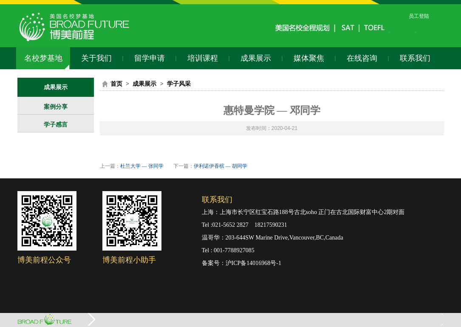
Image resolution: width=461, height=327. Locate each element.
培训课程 (202, 58)
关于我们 (96, 58)
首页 (116, 84)
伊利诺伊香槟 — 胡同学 (220, 166)
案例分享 (56, 107)
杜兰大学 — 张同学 (142, 166)
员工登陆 (419, 16)
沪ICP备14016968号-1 (253, 263)
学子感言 (56, 124)
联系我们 (415, 58)
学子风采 (179, 84)
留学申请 (149, 58)
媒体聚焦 (309, 58)
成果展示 (255, 58)
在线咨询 (362, 58)
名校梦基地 (43, 58)
